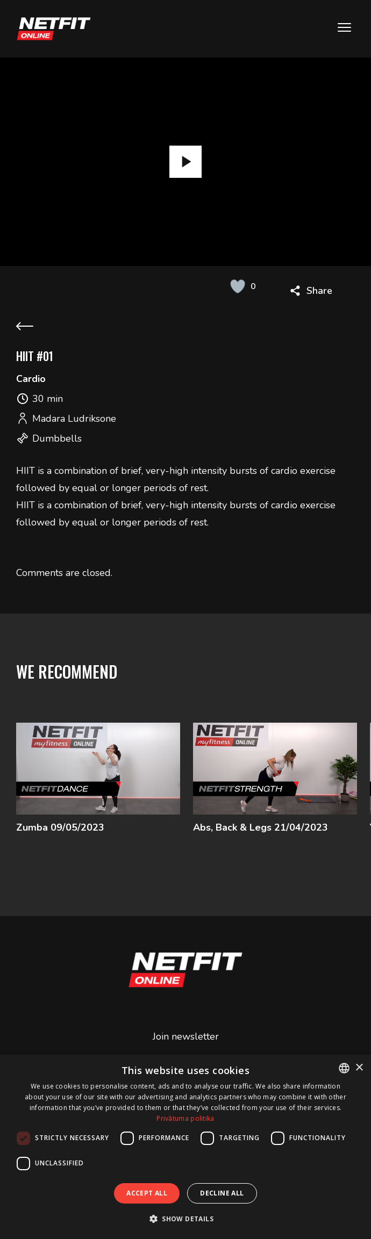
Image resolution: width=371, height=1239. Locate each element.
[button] (185, 1219)
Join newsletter (186, 1035)
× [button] (359, 1068)
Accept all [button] (146, 1193)
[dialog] (185, 1147)
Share (319, 290)
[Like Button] (238, 286)
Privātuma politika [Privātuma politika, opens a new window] (185, 1118)
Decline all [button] (222, 1193)
